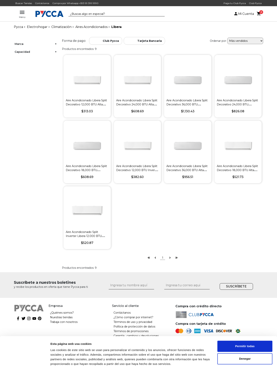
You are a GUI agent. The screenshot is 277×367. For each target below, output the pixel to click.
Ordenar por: (218, 41)
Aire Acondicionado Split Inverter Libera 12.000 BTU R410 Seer (84, 236)
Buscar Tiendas (23, 3)
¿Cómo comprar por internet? (133, 317)
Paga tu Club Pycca (235, 3)
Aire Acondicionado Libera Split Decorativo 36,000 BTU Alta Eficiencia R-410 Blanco (187, 170)
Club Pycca (255, 3)
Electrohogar (37, 27)
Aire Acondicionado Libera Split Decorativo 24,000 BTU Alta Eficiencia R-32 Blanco (136, 104)
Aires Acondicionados (91, 27)
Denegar (245, 343)
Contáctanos (42, 3)
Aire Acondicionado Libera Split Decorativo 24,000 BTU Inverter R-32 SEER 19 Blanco (237, 104)
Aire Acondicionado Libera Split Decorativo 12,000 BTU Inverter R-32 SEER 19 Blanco (137, 170)
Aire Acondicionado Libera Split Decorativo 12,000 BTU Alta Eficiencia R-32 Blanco (86, 104)
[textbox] (113, 14)
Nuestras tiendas (61, 317)
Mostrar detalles (61, 359)
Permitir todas (245, 331)
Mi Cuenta (244, 13)
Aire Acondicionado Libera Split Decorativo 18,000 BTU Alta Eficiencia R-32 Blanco (237, 170)
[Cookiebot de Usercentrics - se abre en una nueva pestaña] (25, 359)
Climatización (61, 27)
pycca (18, 27)
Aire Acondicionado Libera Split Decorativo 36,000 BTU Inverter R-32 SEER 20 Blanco (187, 104)
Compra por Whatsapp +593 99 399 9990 (75, 3)
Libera (116, 27)
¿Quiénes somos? (62, 312)
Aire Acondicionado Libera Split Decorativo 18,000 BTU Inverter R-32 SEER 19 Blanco (86, 170)
